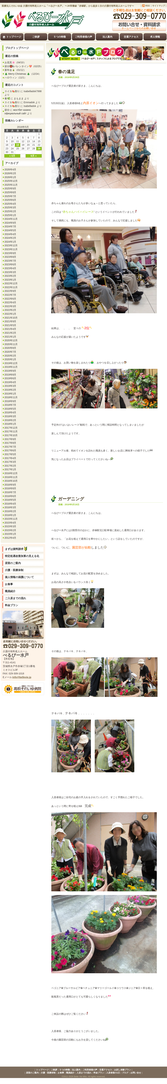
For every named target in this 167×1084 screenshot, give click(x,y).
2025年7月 (10, 196)
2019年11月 (11, 366)
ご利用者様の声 (83, 36)
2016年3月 (10, 507)
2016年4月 (10, 503)
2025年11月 (11, 184)
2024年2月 (10, 237)
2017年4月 (10, 458)
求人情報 (155, 36)
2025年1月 (10, 215)
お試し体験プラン (122, 1070)
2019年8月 (10, 374)
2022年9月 (10, 291)
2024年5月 (10, 230)
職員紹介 (10, 591)
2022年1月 (10, 313)
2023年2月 (10, 275)
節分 (7, 109)
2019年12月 (11, 363)
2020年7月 (10, 351)
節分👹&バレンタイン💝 (18, 66)
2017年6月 (10, 450)
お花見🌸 (10, 62)
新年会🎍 (10, 70)
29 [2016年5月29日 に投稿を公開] (39, 148)
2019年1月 (10, 393)
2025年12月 (11, 180)
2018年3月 (10, 416)
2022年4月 (10, 302)
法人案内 (107, 36)
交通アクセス (131, 36)
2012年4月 (10, 537)
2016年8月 (10, 488)
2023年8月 (10, 256)
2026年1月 (10, 177)
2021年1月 (10, 336)
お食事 (9, 584)
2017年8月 (10, 442)
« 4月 (12, 155)
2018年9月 (10, 401)
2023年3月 (10, 272)
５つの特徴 (59, 36)
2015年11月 (11, 518)
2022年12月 (11, 283)
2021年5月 (10, 325)
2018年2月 (10, 420)
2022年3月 (10, 306)
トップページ (12, 36)
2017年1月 (10, 469)
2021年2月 (10, 332)
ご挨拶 (36, 36)
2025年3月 (10, 207)
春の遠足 (66, 71)
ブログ (125, 1073)
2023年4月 (10, 268)
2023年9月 (10, 253)
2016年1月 (10, 515)
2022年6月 (10, 298)
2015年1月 (10, 534)
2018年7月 (10, 404)
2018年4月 (10, 412)
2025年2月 (10, 211)
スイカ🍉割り (12, 91)
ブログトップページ (17, 47)
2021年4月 (10, 329)
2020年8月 (10, 348)
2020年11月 (11, 344)
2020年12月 (11, 340)
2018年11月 (11, 397)
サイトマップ (158, 6)
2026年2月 (10, 173)
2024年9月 (10, 222)
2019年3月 (10, 385)
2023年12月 (11, 245)
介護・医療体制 (14, 570)
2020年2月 (10, 355)
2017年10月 (11, 435)
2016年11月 (11, 477)
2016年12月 (11, 473)
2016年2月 (10, 511)
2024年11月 (11, 218)
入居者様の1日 (113, 1073)
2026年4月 (10, 169)
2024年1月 (10, 241)
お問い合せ (135, 1073)
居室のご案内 (13, 563)
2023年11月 (11, 249)
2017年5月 (10, 454)
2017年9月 (10, 439)
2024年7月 (10, 226)
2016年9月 (10, 484)
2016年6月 (10, 496)
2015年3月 (10, 526)
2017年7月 (10, 446)
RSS (147, 6)
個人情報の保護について (19, 577)
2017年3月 (10, 461)
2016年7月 (10, 492)
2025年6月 (10, 199)
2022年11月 (11, 287)
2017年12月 (11, 427)
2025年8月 (10, 192)
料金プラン (11, 605)
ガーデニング (71, 498)
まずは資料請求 (17, 549)
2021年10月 (11, 317)
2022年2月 (10, 310)
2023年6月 (10, 264)
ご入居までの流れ (15, 598)
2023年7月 (10, 260)
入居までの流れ (84, 1073)
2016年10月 (11, 480)
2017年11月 (11, 431)
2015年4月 (10, 522)
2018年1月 (10, 423)
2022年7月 (10, 294)
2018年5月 (10, 408)
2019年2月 (10, 389)
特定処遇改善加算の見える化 (22, 555)
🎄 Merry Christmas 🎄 (17, 73)
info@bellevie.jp (21, 677)
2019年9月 (10, 370)
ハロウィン (11, 77)
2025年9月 (10, 188)
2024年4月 (10, 234)
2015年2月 (10, 530)
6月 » (34, 155)
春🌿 (7, 98)
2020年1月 (10, 359)
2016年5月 (10, 499)
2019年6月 (10, 378)
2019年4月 (10, 382)
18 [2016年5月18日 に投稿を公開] (17, 144)
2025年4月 (10, 203)
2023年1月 (10, 279)
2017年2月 (10, 465)
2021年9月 (10, 321)
